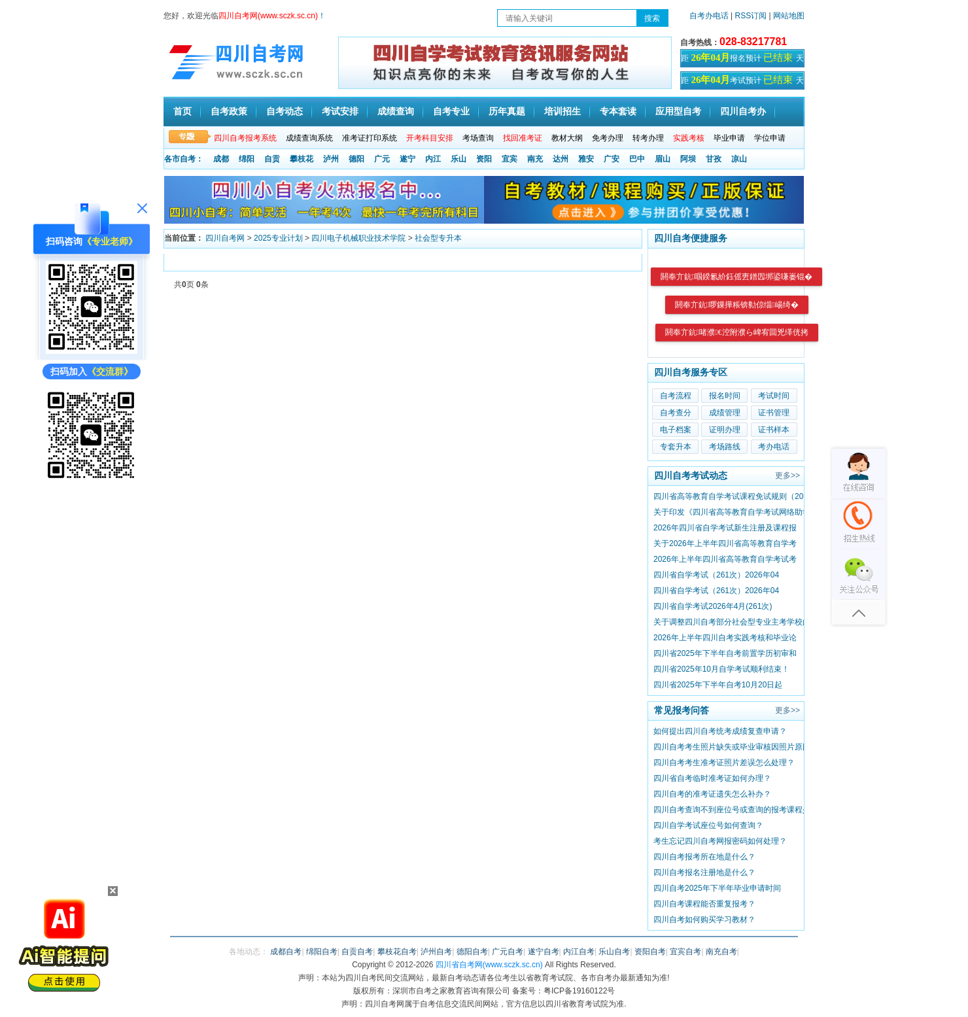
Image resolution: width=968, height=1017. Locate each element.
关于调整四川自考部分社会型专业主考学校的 (731, 622)
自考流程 (675, 395)
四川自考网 (225, 238)
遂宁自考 (543, 951)
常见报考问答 (681, 710)
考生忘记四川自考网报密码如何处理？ (720, 841)
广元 (382, 159)
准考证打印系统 (369, 138)
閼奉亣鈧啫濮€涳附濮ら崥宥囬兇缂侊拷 (736, 332)
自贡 (272, 159)
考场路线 (724, 446)
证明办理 (724, 429)
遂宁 (407, 159)
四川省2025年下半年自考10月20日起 (717, 684)
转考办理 (648, 138)
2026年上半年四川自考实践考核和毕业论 (725, 637)
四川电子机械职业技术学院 (358, 238)
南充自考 (721, 951)
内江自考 (579, 951)
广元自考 (507, 951)
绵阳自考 (321, 951)
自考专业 (451, 111)
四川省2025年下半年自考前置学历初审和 (725, 653)
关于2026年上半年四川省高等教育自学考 (725, 543)
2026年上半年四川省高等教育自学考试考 (725, 559)
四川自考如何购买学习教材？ (704, 919)
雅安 (586, 159)
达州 (560, 159)
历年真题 (507, 111)
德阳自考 (472, 951)
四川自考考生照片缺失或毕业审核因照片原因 (731, 746)
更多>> (787, 475)
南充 (535, 159)
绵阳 (246, 159)
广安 (611, 159)
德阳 (356, 159)
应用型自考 (678, 111)
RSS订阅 (752, 15)
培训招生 (562, 111)
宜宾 (509, 159)
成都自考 (286, 951)
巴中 (637, 159)
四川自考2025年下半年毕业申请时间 (717, 888)
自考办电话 (709, 15)
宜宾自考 (685, 951)
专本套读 (618, 111)
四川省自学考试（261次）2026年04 (716, 574)
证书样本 (773, 429)
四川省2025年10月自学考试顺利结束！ (721, 669)
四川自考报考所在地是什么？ (704, 856)
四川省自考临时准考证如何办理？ (712, 778)
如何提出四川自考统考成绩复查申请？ (720, 731)
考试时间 (773, 395)
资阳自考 (650, 951)
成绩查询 (395, 111)
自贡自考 (357, 951)
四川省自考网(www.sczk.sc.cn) (489, 964)
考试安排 (340, 111)
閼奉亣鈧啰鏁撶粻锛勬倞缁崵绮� (737, 304)
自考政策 (229, 111)
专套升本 (675, 446)
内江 (433, 159)
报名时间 (724, 395)
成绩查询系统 (309, 138)
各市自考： (183, 159)
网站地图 (788, 15)
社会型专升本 (438, 238)
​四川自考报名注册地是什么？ (704, 872)
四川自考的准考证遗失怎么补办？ (712, 794)
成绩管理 (724, 412)
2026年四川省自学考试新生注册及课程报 (725, 527)
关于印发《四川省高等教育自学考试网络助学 (731, 512)
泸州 (331, 159)
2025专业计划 (278, 238)
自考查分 (675, 412)
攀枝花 (301, 159)
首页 (182, 111)
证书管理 (773, 412)
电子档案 (675, 429)
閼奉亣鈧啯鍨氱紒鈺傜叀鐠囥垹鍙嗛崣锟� (736, 276)
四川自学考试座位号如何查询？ (708, 825)
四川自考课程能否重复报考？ (704, 903)
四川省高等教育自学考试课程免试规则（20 (728, 496)
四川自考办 (743, 111)
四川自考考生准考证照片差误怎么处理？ (724, 762)
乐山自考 (614, 951)
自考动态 (284, 111)
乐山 (458, 159)
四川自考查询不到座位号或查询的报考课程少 (731, 809)
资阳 (484, 159)
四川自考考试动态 (690, 475)
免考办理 (607, 138)
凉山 (739, 159)
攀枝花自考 (397, 951)
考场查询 (478, 138)
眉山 (662, 159)
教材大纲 (567, 138)
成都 (221, 159)
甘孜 (713, 159)
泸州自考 (436, 951)
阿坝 (688, 159)
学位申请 (770, 138)
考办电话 (773, 446)
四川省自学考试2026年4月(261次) (712, 606)
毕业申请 (729, 138)
